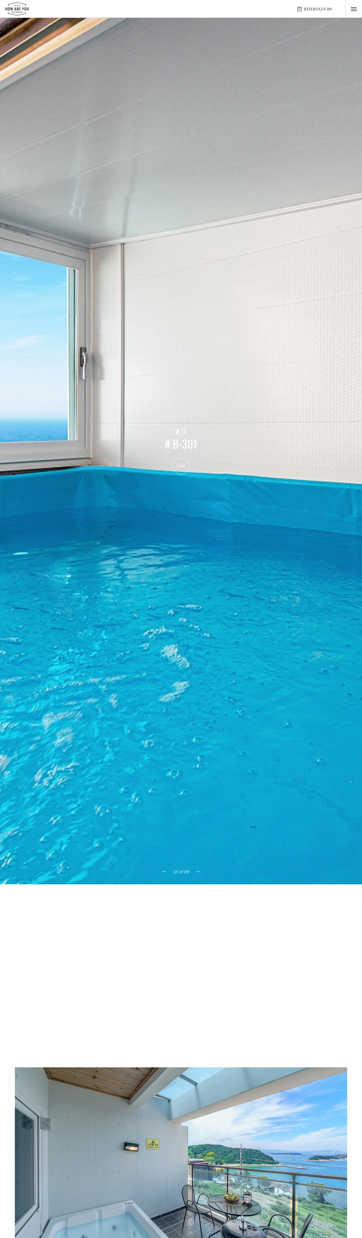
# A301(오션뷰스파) (116, 925)
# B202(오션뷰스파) (249, 925)
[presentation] (164, 871)
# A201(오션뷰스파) (27, 925)
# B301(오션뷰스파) (293, 925)
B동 (208, 906)
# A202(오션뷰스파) (72, 925)
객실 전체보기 (162, 906)
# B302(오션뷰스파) (337, 925)
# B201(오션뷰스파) (205, 925)
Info (181, 466)
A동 (189, 906)
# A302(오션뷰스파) (161, 925)
